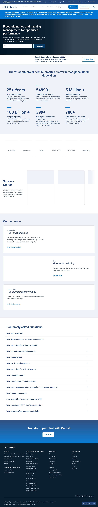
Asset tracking (29, 461)
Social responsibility (76, 461)
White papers (52, 456)
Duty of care (29, 480)
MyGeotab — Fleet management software (14, 456)
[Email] (17, 46)
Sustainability (56, 150)
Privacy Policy (7, 502)
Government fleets (8, 470)
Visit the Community (14, 304)
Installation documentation (55, 475)
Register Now (88, 59)
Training (51, 463)
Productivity (11, 150)
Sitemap (22, 502)
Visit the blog (57, 275)
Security (73, 463)
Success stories (53, 458)
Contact (18, 16)
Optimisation (26, 150)
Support (61, 2)
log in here (80, 14)
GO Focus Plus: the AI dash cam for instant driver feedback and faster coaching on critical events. (22, 2)
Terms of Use (53, 502)
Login (79, 2)
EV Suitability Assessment (32, 488)
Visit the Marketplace (14, 247)
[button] (49, 333)
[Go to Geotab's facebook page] (80, 502)
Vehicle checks (29, 476)
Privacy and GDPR (30, 478)
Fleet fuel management (32, 463)
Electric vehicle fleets (31, 490)
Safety (41, 150)
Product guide (53, 470)
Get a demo (73, 7)
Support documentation (55, 472)
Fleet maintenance (30, 466)
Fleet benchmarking (31, 468)
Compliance (71, 150)
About (73, 453)
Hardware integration (31, 485)
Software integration (31, 483)
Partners (6, 463)
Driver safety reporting (31, 471)
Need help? (89, 503)
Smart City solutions (9, 472)
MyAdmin (74, 466)
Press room (52, 461)
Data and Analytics (9, 461)
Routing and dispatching (32, 458)
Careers (74, 456)
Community (52, 2)
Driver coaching (30, 473)
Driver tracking (29, 453)
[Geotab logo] (10, 7)
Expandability (86, 150)
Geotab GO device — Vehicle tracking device (14, 453)
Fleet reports (29, 456)
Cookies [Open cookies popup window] (15, 502)
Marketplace (70, 2)
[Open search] (93, 7)
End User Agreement (41, 502)
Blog (44, 2)
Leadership (74, 458)
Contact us (85, 7)
